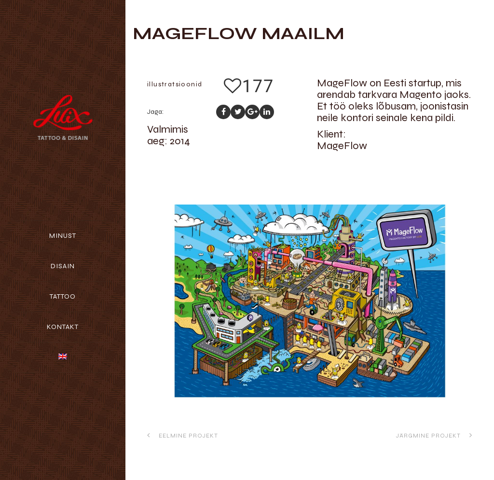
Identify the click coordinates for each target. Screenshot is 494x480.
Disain (63, 266)
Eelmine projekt (182, 435)
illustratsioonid (174, 84)
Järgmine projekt (434, 435)
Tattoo (63, 296)
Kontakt (63, 327)
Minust (62, 236)
